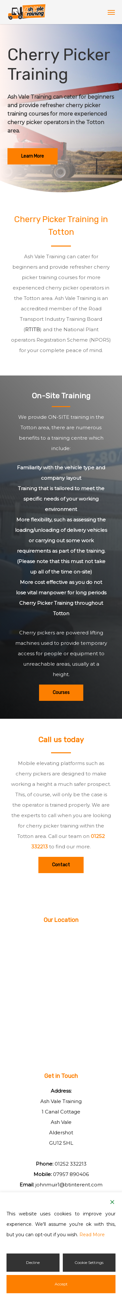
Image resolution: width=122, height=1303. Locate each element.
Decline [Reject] (33, 1262)
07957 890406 (71, 1174)
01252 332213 (71, 1164)
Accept (61, 1284)
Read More (92, 1235)
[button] (111, 12)
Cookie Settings (89, 1262)
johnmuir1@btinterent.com (68, 1185)
